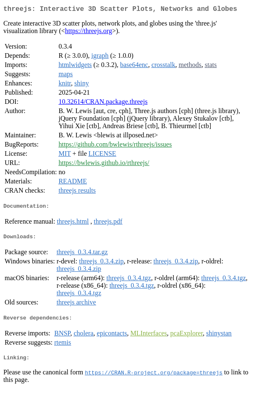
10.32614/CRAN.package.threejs (102, 103)
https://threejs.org (88, 32)
